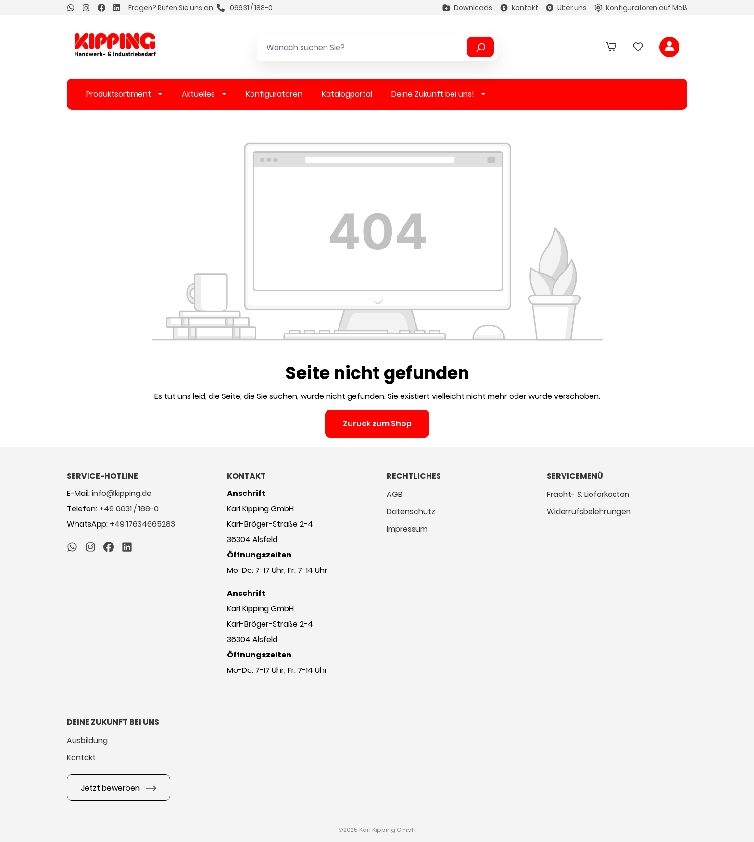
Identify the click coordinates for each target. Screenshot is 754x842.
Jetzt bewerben (118, 786)
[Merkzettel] (638, 47)
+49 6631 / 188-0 (129, 508)
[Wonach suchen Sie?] (363, 47)
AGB (394, 494)
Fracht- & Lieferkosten (588, 494)
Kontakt (519, 7)
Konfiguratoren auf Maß (640, 7)
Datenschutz (411, 511)
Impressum (407, 528)
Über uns (566, 7)
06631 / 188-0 (245, 8)
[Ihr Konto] (669, 47)
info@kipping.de (121, 493)
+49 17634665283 (142, 524)
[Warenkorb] (611, 47)
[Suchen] (480, 47)
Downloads (467, 7)
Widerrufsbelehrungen (589, 511)
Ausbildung (87, 740)
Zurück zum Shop (377, 423)
